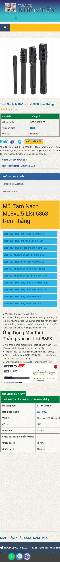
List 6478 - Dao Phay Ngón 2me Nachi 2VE (25, 289)
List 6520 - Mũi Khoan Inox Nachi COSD (24, 262)
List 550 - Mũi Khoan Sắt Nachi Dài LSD (24, 255)
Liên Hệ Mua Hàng (13, 184)
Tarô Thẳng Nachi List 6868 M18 (18, 166)
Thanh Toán (10, 191)
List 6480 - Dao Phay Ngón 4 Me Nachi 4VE (26, 282)
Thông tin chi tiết (13, 176)
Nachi (33, 128)
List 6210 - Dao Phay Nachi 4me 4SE (22, 296)
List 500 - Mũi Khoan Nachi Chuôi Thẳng (24, 269)
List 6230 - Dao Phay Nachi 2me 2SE (22, 303)
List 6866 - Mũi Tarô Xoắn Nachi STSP (23, 241)
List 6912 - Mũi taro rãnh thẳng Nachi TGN (25, 248)
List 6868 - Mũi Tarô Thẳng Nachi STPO (24, 234)
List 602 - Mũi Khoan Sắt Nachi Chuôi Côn (25, 275)
